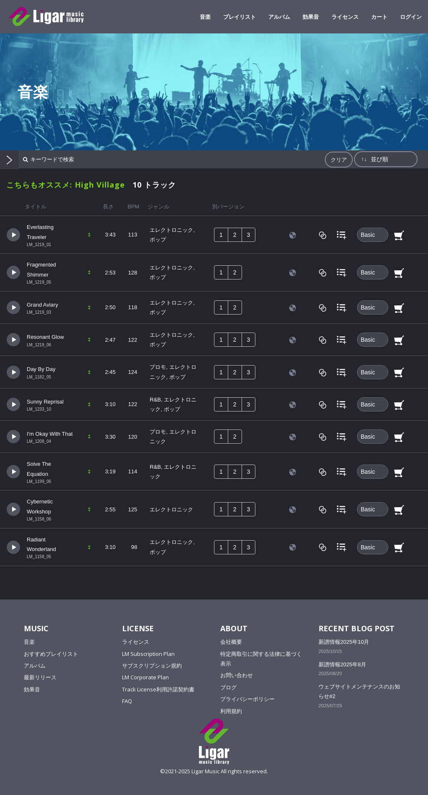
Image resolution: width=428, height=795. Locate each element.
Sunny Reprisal (45, 402)
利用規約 (231, 711)
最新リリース (40, 677)
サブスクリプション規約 (152, 665)
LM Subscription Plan (148, 654)
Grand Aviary (42, 305)
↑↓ (364, 159)
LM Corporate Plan (145, 677)
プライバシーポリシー (247, 699)
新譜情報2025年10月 (343, 642)
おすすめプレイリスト (51, 654)
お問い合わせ (236, 675)
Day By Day (41, 369)
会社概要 (231, 641)
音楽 (29, 641)
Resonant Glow (45, 337)
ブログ (228, 687)
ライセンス (135, 641)
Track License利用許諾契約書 (158, 689)
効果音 (32, 689)
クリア (339, 160)
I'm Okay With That (50, 434)
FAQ (127, 701)
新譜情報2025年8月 (342, 664)
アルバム (35, 665)
